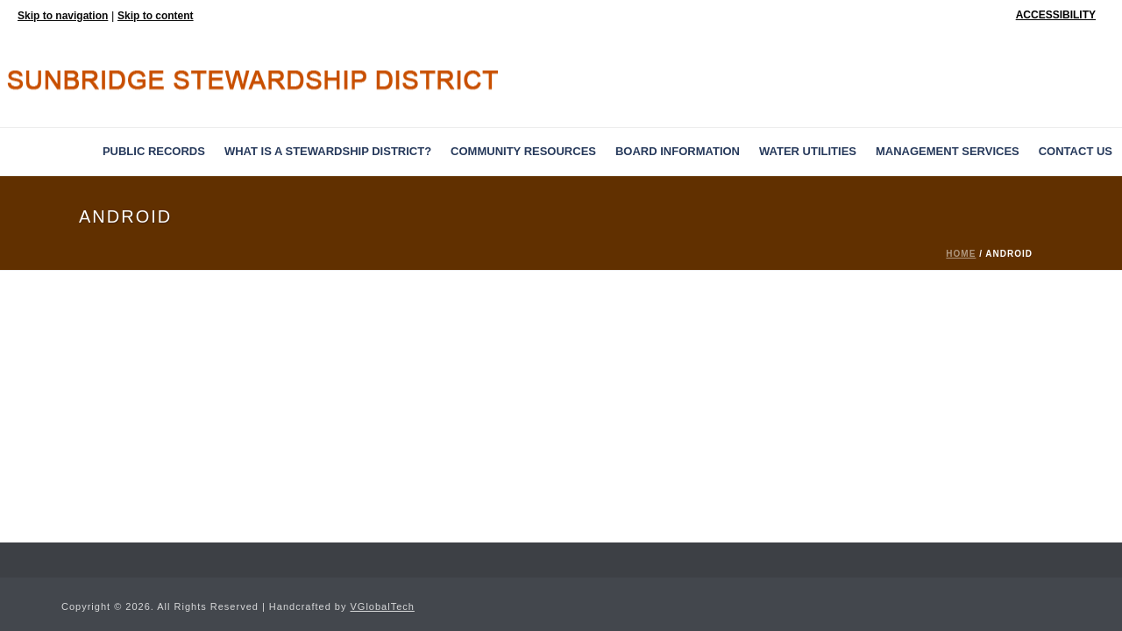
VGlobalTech (383, 606)
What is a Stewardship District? (327, 151)
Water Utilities (807, 151)
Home (961, 254)
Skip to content (155, 16)
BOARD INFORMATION (677, 151)
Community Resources (523, 151)
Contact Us (1075, 151)
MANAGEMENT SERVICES (947, 151)
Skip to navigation (63, 16)
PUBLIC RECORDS (154, 151)
